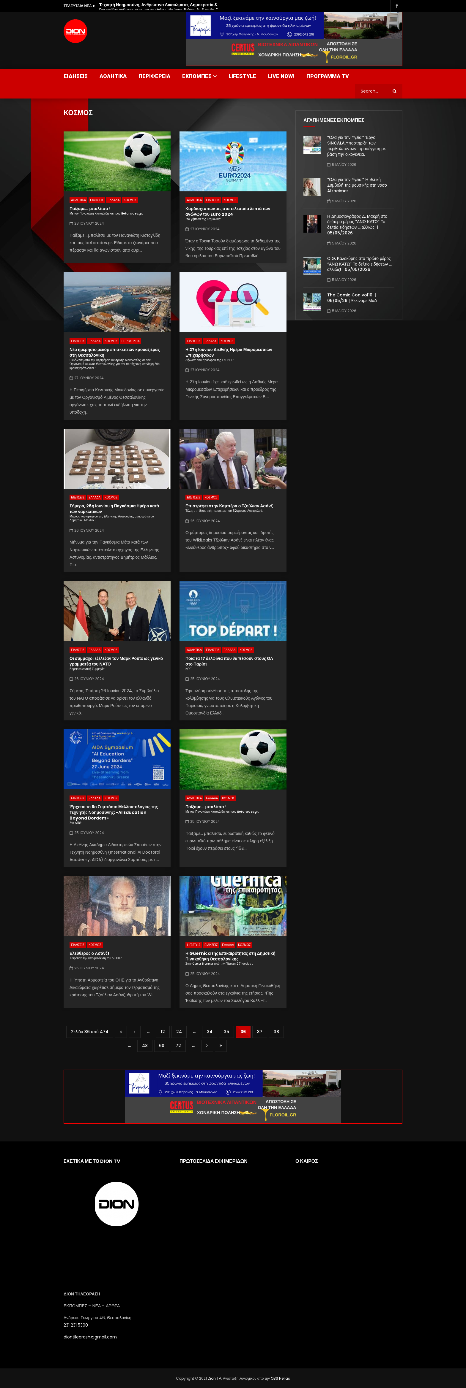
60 (161, 1046)
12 (163, 1032)
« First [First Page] (121, 1032)
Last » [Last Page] (221, 1046)
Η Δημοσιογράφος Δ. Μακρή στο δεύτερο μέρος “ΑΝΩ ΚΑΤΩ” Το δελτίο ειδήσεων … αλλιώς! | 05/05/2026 (357, 224)
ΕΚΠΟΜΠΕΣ (197, 76)
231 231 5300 (76, 1325)
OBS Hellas (280, 1378)
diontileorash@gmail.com (90, 1337)
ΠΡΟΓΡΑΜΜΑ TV (327, 76)
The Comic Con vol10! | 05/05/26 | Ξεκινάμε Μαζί (352, 298)
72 (178, 1046)
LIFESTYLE (242, 76)
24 (179, 1032)
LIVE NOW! (281, 76)
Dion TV (214, 1378)
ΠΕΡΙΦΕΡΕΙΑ (154, 76)
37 (259, 1032)
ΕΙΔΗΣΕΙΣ (76, 76)
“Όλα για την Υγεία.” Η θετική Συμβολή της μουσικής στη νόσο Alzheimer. (357, 185)
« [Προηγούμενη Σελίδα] (135, 1032)
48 (145, 1046)
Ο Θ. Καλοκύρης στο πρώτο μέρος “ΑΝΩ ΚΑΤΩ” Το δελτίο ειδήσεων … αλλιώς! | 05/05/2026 (359, 264)
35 (226, 1032)
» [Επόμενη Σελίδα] (207, 1046)
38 (276, 1032)
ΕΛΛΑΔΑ (113, 200)
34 (209, 1032)
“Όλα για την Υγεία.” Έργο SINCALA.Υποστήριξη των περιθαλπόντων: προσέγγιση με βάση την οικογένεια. (356, 145)
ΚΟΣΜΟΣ (130, 200)
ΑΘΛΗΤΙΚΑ (113, 76)
